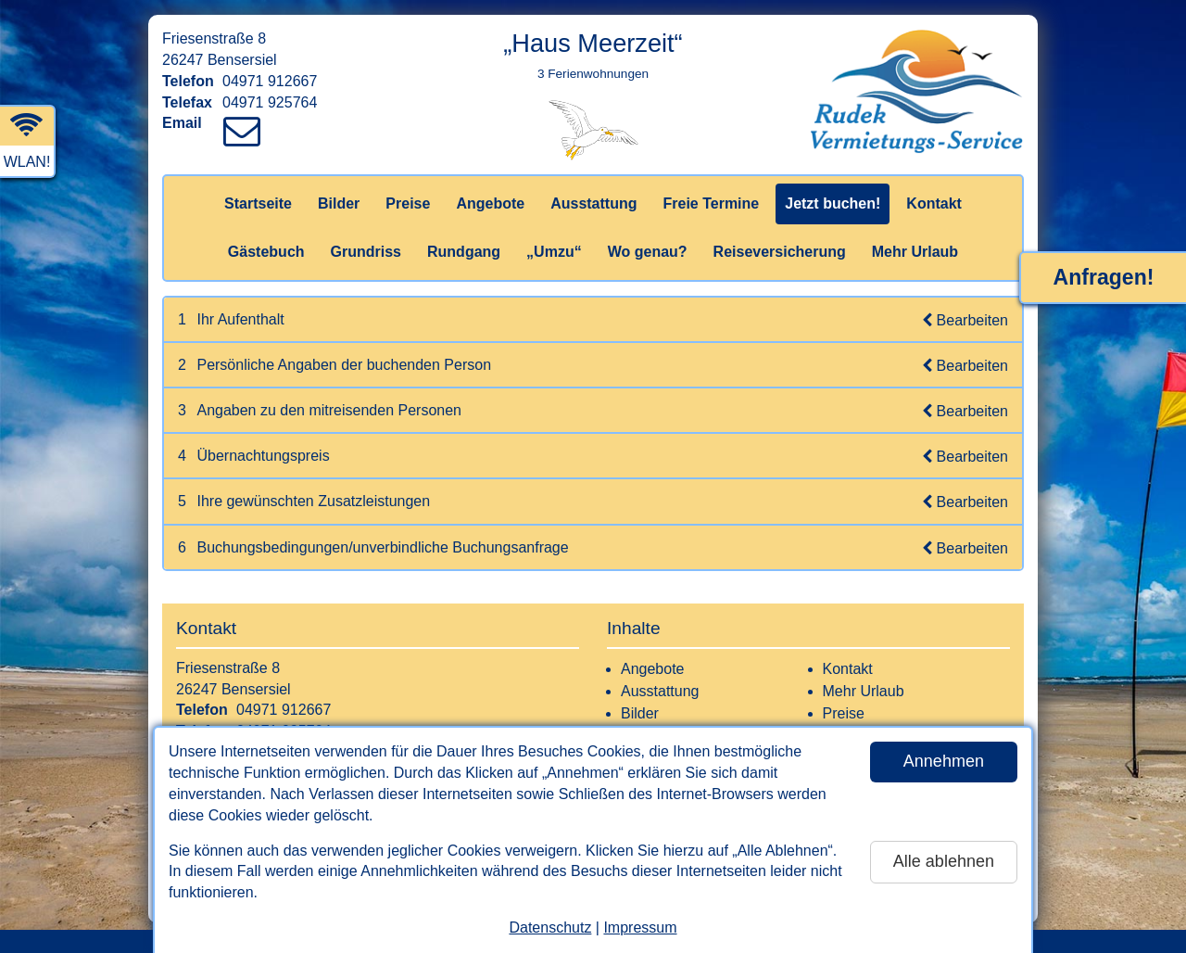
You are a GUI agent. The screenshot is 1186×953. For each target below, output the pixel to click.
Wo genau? (648, 252)
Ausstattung (593, 203)
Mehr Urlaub (915, 252)
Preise (407, 203)
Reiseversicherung (779, 252)
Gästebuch (266, 252)
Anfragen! (1104, 277)
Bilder (339, 203)
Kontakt (934, 203)
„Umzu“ (554, 252)
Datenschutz (550, 927)
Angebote (490, 203)
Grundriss (366, 252)
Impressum (639, 927)
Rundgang (463, 252)
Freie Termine (710, 203)
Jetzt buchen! (832, 203)
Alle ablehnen (943, 861)
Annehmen (943, 761)
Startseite (258, 203)
